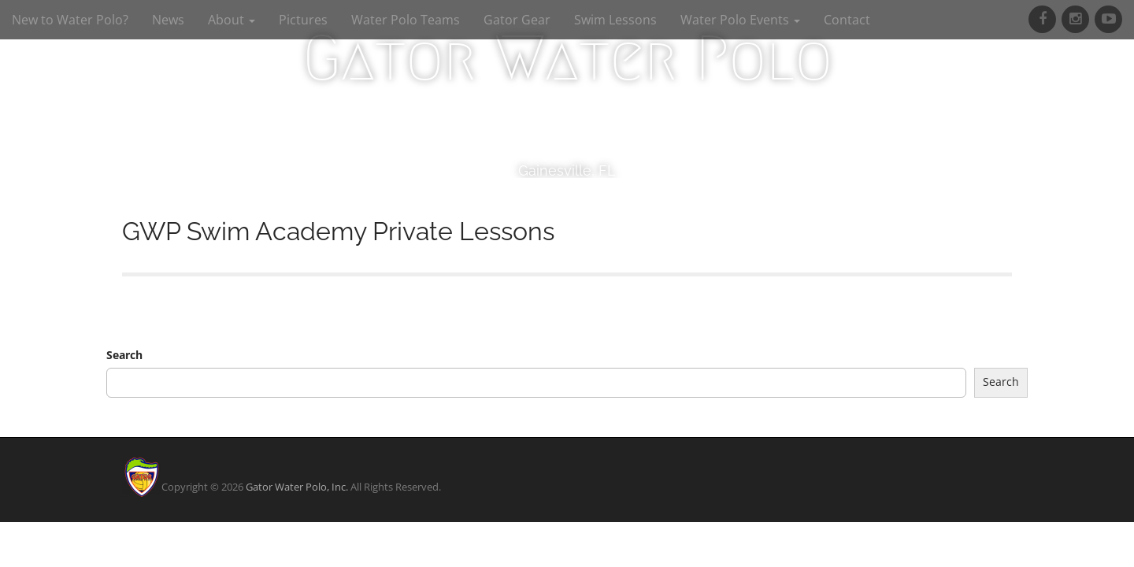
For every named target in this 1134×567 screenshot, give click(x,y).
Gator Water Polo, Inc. (297, 487)
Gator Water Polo (567, 58)
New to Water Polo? (70, 19)
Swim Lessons (615, 19)
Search (124, 354)
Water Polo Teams (405, 19)
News (168, 19)
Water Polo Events (740, 19)
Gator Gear (517, 19)
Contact (847, 19)
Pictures (303, 19)
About (231, 19)
